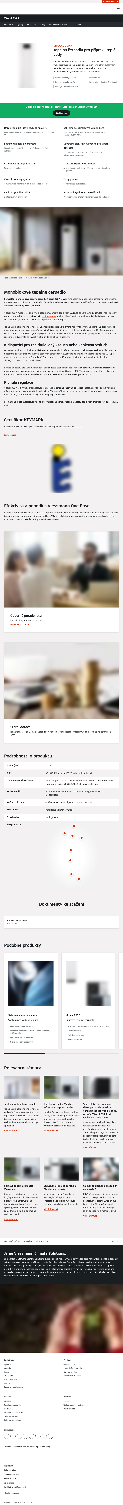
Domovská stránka (12, 1241)
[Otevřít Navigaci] (117, 9)
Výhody (20, 24)
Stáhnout (77, 24)
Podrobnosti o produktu (59, 24)
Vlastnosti (8, 24)
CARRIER (29, 1502)
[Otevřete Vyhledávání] (112, 8)
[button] (115, 1241)
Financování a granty (36, 24)
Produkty (28, 1241)
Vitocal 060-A (42, 1241)
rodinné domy (49, 316)
